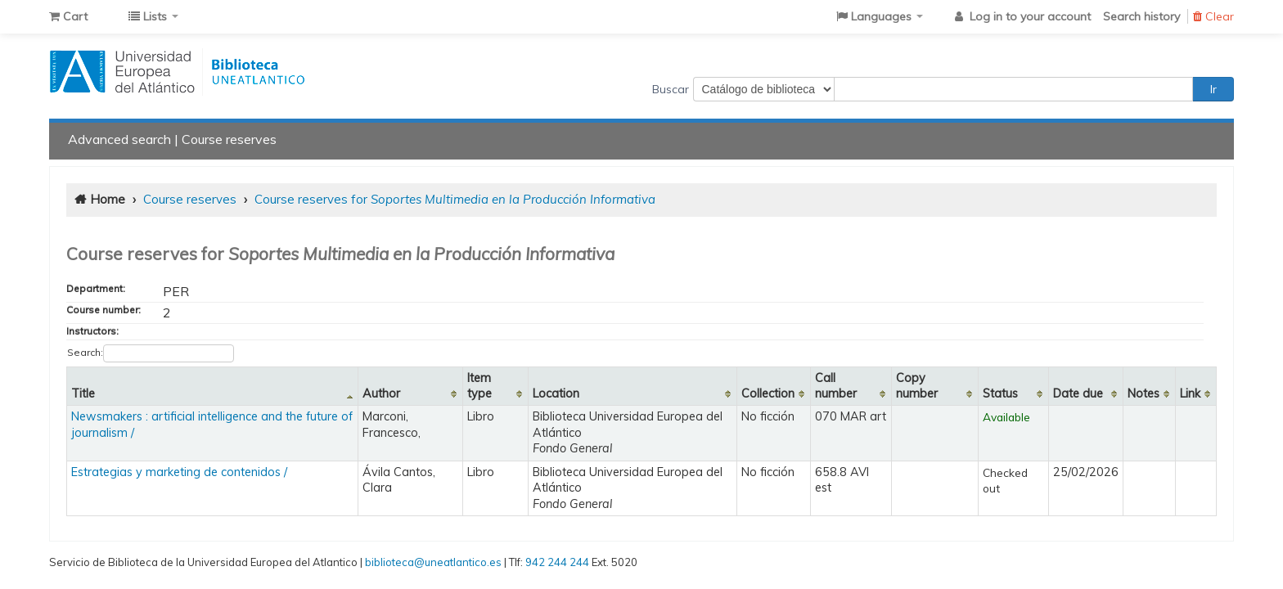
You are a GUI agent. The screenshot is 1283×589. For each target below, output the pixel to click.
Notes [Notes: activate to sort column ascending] (1143, 393)
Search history (1141, 16)
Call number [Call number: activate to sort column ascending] (836, 386)
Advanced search (119, 139)
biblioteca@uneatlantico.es (433, 562)
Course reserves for (454, 199)
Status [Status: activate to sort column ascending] (1000, 393)
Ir (1213, 89)
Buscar (670, 89)
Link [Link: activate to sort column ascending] (1190, 393)
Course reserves (229, 139)
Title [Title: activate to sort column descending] (83, 393)
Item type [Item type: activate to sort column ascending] (479, 386)
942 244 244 (557, 562)
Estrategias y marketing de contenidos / (179, 472)
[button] (68, 16)
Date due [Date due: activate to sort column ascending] (1078, 393)
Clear (1213, 16)
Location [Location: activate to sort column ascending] (556, 393)
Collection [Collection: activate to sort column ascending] (768, 393)
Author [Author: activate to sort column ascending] (381, 393)
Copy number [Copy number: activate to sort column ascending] (917, 386)
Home (107, 199)
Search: (150, 353)
